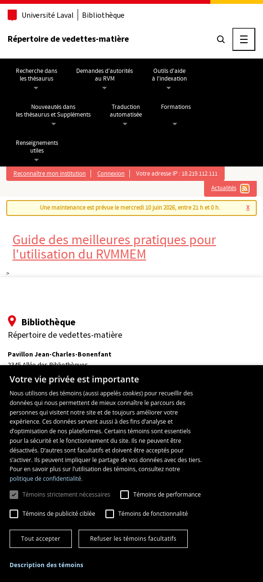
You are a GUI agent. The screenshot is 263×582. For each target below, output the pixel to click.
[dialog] (131, 473)
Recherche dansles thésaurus (36, 75)
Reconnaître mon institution (49, 174)
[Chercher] (220, 39)
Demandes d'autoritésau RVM (104, 75)
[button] (46, 565)
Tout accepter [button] (40, 538)
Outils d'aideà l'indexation (169, 75)
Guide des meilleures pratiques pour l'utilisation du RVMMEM (114, 247)
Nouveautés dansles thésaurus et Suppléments (53, 111)
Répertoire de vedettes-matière (68, 39)
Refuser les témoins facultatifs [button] (133, 538)
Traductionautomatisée (126, 111)
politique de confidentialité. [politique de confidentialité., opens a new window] (46, 479)
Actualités (223, 188)
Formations (176, 107)
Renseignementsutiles (37, 146)
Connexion (111, 174)
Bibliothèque (103, 15)
